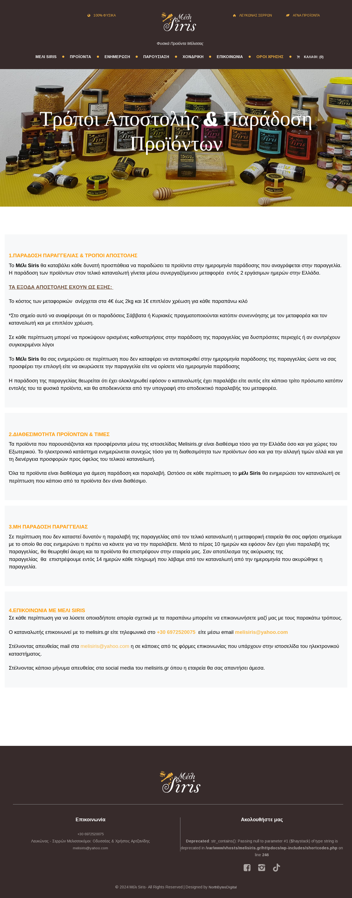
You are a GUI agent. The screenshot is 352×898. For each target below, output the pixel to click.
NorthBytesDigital (223, 887)
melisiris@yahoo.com (261, 632)
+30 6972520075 (176, 632)
